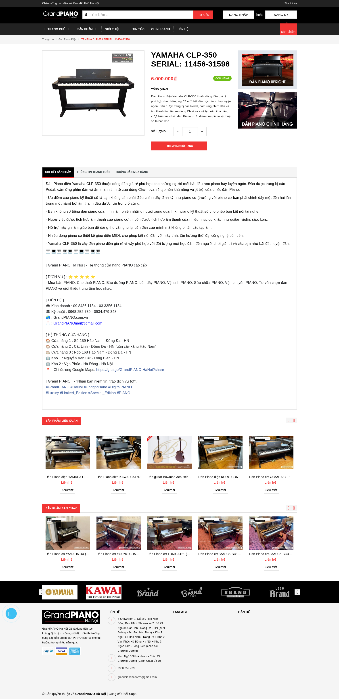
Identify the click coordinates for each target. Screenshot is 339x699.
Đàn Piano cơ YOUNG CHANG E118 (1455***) (129, 554)
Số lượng (158, 131)
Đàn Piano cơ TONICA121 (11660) (172, 554)
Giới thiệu (115, 29)
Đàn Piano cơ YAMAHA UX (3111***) (72, 554)
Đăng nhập (252, 15)
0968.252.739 (126, 668)
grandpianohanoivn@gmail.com (137, 677)
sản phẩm (288, 31)
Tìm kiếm (203, 15)
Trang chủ (56, 29)
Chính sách (160, 29)
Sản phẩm (87, 29)
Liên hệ (182, 29)
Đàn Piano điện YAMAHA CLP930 (70, 477)
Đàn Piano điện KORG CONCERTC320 (226, 477)
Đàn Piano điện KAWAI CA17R (119, 477)
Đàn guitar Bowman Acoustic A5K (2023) (176, 477)
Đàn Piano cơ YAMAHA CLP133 (272, 477)
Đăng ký (285, 15)
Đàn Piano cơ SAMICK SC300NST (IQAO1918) (283, 554)
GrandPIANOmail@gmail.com (77, 323)
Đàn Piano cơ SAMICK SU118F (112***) (226, 554)
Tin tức (138, 29)
